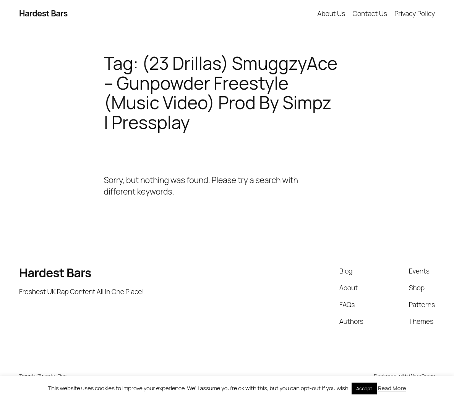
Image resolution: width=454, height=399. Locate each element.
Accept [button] (364, 388)
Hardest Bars (43, 13)
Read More (392, 388)
